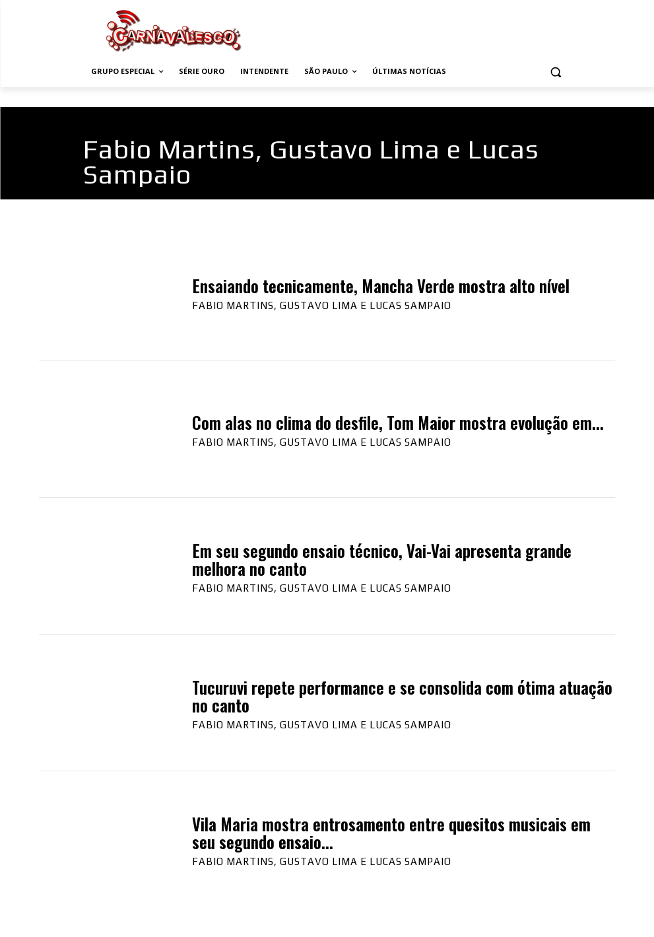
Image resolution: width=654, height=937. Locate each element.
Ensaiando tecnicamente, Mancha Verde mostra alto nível (381, 285)
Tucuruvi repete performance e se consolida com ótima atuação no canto (402, 696)
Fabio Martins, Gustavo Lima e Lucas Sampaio (321, 305)
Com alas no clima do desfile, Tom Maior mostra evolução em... (398, 422)
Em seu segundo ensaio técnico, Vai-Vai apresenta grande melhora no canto (382, 559)
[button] (556, 71)
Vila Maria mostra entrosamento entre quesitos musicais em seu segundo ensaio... (391, 833)
